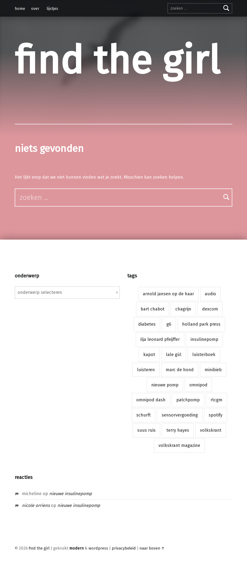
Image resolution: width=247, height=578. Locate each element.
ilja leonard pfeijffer (160, 339)
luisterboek (203, 354)
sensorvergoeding (180, 415)
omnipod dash (150, 400)
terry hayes (177, 430)
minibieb (213, 369)
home (20, 8)
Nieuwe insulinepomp (70, 493)
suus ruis (146, 430)
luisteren (146, 369)
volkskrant (210, 430)
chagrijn (183, 309)
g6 (168, 324)
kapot (149, 354)
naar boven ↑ (152, 548)
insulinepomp (204, 339)
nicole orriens (36, 505)
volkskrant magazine (179, 445)
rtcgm (216, 400)
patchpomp (188, 400)
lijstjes (52, 8)
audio (210, 293)
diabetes (147, 324)
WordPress (98, 548)
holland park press (201, 324)
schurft (143, 415)
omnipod (198, 385)
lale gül (173, 354)
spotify (215, 415)
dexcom (210, 309)
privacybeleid (124, 548)
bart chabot (153, 309)
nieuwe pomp (164, 385)
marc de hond (180, 369)
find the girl (117, 60)
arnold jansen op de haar (168, 293)
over (35, 8)
